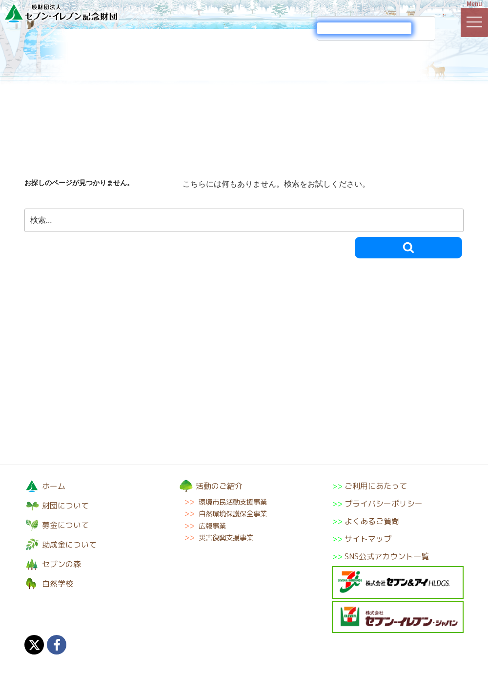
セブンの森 (353, 55)
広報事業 (212, 526)
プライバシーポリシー (384, 503)
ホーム (53, 486)
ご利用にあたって (376, 486)
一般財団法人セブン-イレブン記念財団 (61, 13)
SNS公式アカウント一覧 (387, 556)
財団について (61, 55)
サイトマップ (368, 538)
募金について (134, 55)
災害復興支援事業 (226, 538)
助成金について (280, 55)
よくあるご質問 (372, 521)
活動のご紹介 (207, 55)
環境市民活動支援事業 (233, 502)
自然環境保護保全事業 (233, 514)
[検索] (364, 28)
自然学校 (427, 55)
